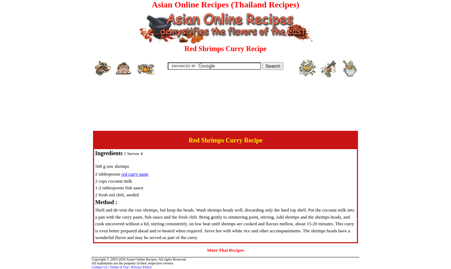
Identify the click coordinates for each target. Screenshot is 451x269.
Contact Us (99, 267)
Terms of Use (119, 267)
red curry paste (134, 174)
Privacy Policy (141, 267)
